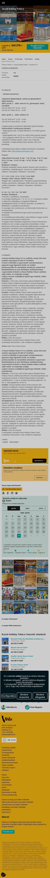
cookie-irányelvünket (24, 682)
